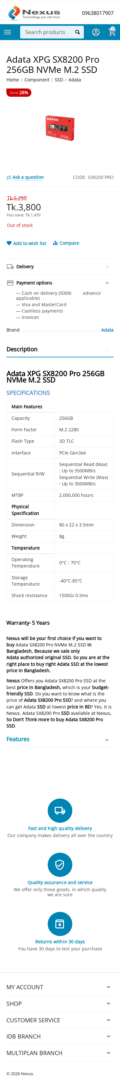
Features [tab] (58, 739)
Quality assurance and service (60, 882)
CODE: (79, 177)
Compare (65, 243)
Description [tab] (58, 349)
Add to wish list (26, 243)
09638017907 (98, 13)
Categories (7, 32)
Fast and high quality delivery (60, 828)
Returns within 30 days (59, 942)
